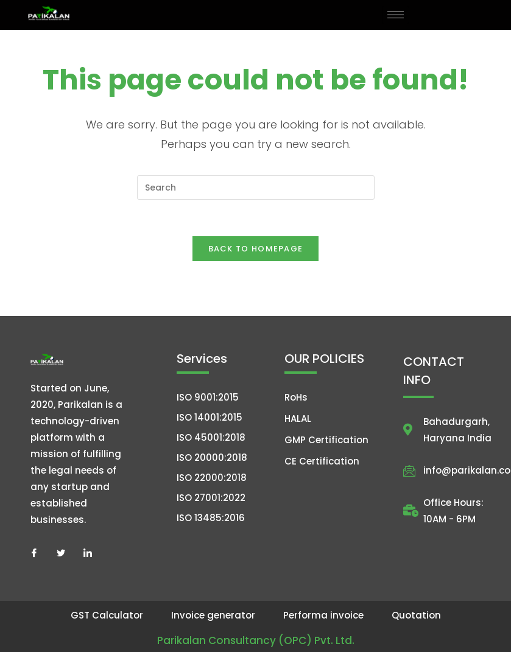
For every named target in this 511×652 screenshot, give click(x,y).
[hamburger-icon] (395, 15)
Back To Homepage (255, 248)
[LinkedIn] (88, 552)
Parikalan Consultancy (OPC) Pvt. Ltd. (255, 640)
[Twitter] (61, 552)
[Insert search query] (256, 187)
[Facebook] (34, 552)
